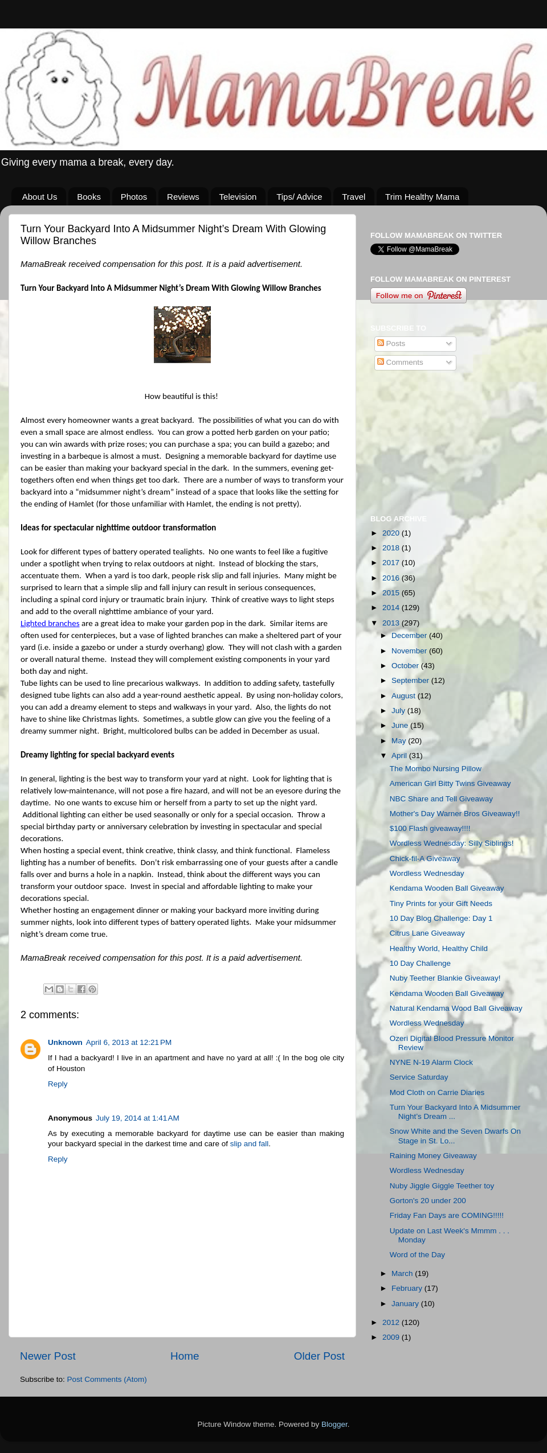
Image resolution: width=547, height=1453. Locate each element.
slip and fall (249, 1143)
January (406, 1303)
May (399, 740)
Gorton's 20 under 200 (428, 1200)
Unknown (65, 1042)
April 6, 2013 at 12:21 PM (129, 1042)
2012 (392, 1322)
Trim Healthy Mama (422, 196)
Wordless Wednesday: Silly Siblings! (452, 843)
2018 (392, 548)
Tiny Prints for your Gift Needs (441, 903)
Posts (391, 343)
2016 (392, 578)
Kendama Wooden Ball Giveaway (447, 888)
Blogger (334, 1424)
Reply (58, 1084)
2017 (392, 562)
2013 (392, 623)
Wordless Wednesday (427, 873)
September (411, 680)
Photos (134, 196)
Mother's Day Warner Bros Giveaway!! (455, 813)
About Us (40, 196)
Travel (353, 196)
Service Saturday (419, 1077)
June (400, 725)
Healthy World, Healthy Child (439, 948)
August (404, 695)
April (400, 755)
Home (184, 1356)
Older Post (319, 1356)
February (407, 1288)
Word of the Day (417, 1254)
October (406, 665)
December (410, 635)
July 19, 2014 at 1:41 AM (137, 1118)
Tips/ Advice (299, 196)
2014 (392, 607)
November (410, 651)
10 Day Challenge (420, 963)
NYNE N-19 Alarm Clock (431, 1062)
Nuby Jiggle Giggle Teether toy (442, 1186)
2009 (392, 1337)
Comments (400, 362)
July (399, 710)
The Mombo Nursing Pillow (435, 768)
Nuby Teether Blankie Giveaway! (445, 978)
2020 (392, 533)
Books (89, 196)
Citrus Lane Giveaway (427, 933)
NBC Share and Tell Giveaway (441, 799)
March (403, 1273)
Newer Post (48, 1356)
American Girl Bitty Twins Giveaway (450, 783)
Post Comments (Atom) (107, 1379)
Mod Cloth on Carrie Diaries (437, 1092)
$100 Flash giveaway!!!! (430, 828)
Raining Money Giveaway (433, 1155)
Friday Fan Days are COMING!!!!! (447, 1215)
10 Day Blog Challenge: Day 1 (441, 918)
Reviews (183, 196)
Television (238, 196)
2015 (392, 592)
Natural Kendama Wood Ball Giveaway (456, 1008)
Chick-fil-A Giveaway (425, 858)
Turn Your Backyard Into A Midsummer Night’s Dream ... (455, 1112)
